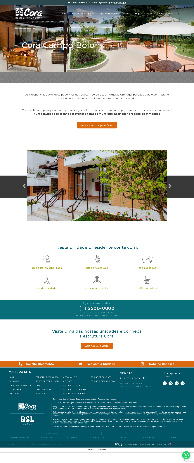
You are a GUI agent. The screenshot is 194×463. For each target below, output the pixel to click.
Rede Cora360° (165, 13)
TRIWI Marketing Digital (149, 444)
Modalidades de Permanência (114, 13)
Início (64, 13)
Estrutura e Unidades (83, 13)
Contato (148, 13)
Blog (137, 13)
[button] (24, 186)
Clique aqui (120, 2)
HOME (11, 377)
